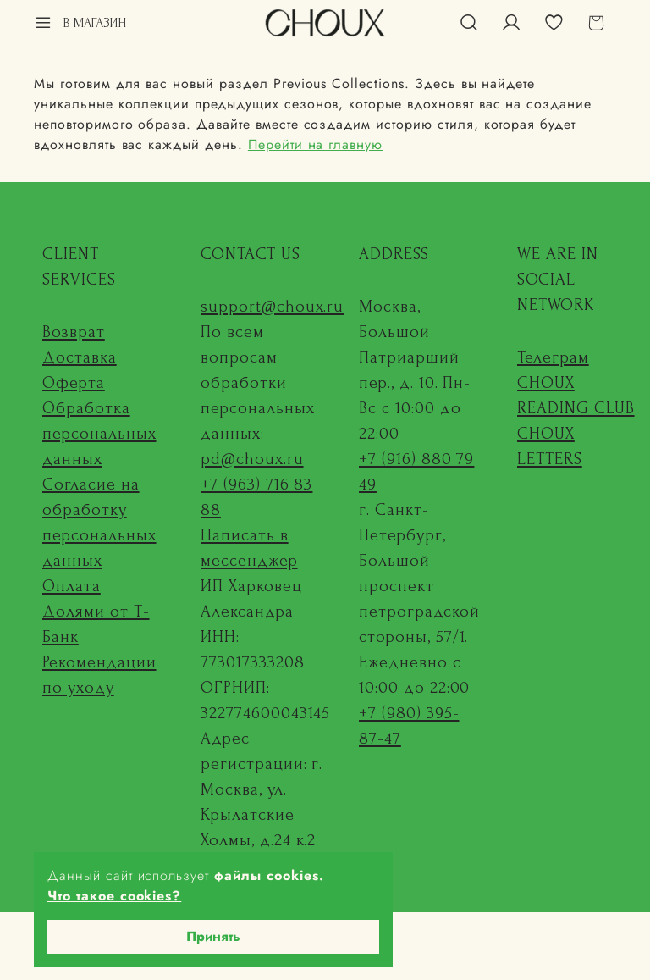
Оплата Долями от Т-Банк (96, 611)
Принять (213, 936)
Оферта (73, 383)
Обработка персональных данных (99, 433)
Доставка (79, 357)
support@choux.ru (272, 306)
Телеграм (553, 357)
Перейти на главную (315, 144)
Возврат (73, 332)
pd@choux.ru (252, 459)
